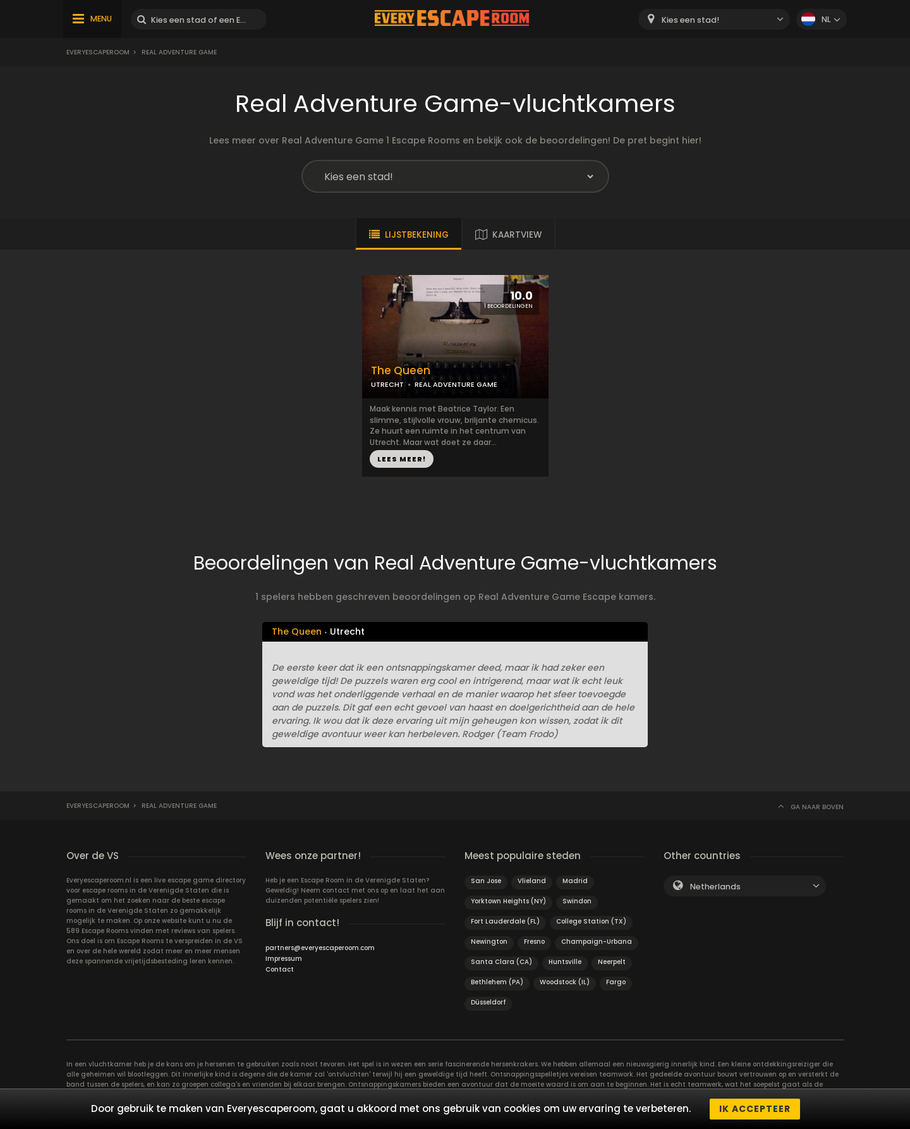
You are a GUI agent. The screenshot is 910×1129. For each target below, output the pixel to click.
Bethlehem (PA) (497, 982)
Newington (489, 941)
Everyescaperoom (98, 52)
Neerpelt (612, 962)
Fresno (534, 941)
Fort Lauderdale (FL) (505, 921)
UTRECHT (387, 384)
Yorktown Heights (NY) (508, 901)
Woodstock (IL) (565, 982)
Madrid (575, 881)
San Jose (486, 881)
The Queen (400, 370)
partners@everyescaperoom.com (320, 948)
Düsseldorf (488, 1002)
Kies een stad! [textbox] (690, 20)
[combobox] (714, 19)
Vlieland (532, 881)
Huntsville (565, 962)
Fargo (616, 982)
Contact (279, 969)
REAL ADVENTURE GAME (456, 384)
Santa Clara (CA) (501, 962)
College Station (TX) (591, 921)
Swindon (577, 901)
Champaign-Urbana (596, 941)
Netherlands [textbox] (715, 886)
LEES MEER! (401, 459)
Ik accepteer (755, 1108)
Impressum (283, 958)
